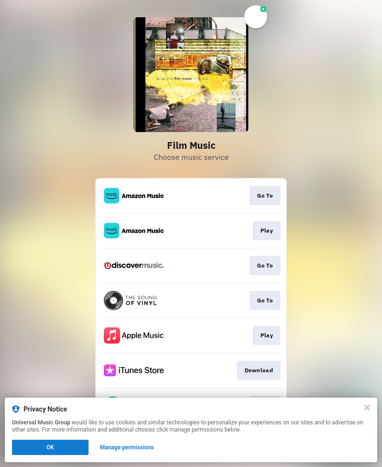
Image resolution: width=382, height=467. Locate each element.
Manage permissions (127, 447)
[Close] (367, 407)
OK (50, 447)
